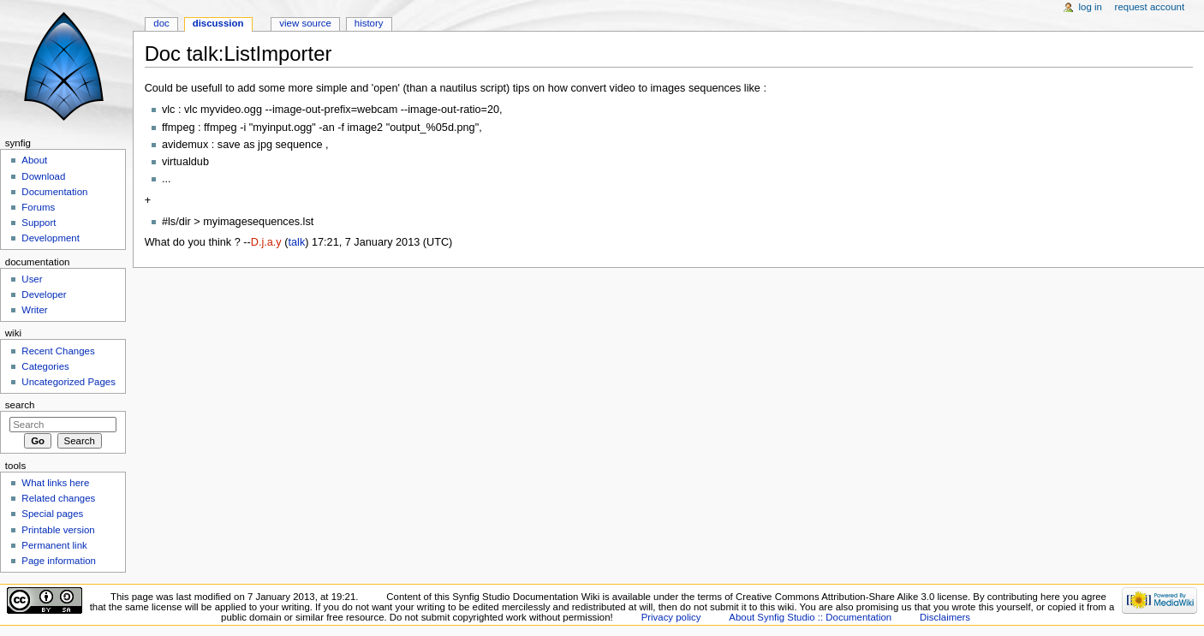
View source (305, 23)
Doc (161, 23)
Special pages (52, 513)
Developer (43, 294)
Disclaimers (945, 617)
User (31, 279)
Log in (1090, 7)
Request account (1150, 7)
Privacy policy (671, 617)
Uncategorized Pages (68, 382)
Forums (38, 207)
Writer (34, 310)
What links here (55, 483)
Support (38, 222)
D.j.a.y (266, 242)
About (34, 160)
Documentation (54, 192)
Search (20, 405)
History (369, 23)
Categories (45, 366)
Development (50, 238)
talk (296, 242)
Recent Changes (57, 351)
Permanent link (53, 545)
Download (43, 176)
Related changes (58, 498)
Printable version (57, 530)
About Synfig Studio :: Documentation (810, 617)
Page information (58, 561)
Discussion (218, 23)
